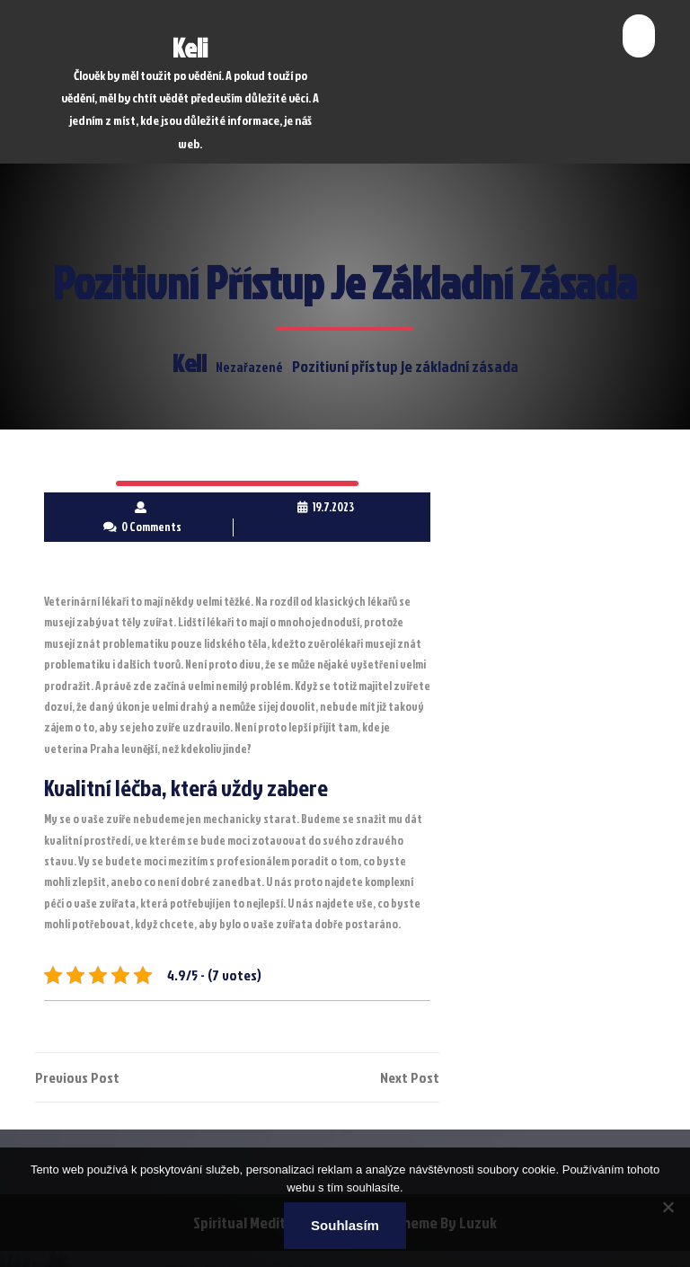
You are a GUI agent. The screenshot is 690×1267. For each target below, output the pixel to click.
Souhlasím (345, 1225)
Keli (190, 47)
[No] (668, 1207)
